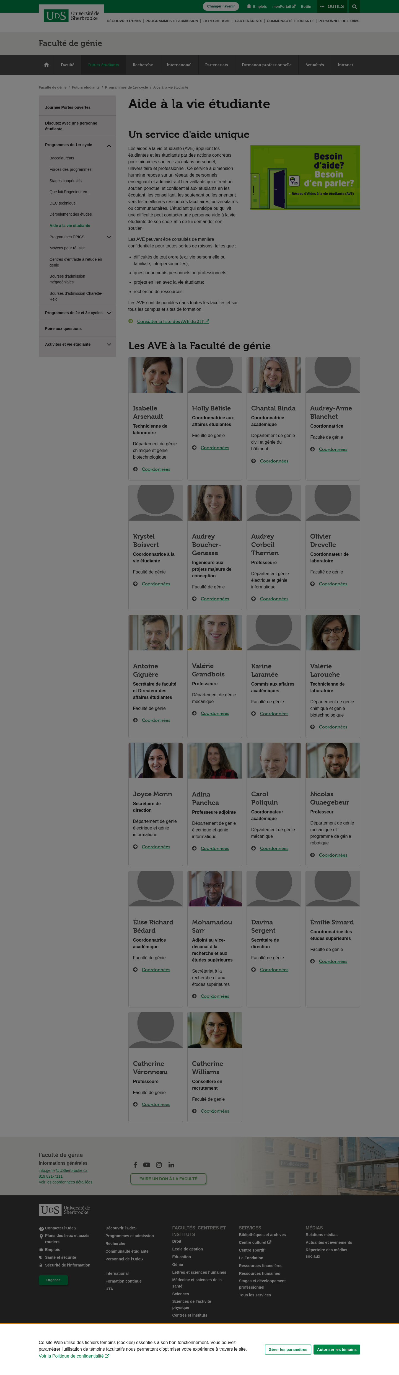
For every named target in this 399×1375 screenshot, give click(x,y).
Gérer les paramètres (288, 1349)
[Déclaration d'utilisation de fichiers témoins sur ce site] (199, 1349)
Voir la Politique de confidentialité (71, 1356)
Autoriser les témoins (337, 1349)
